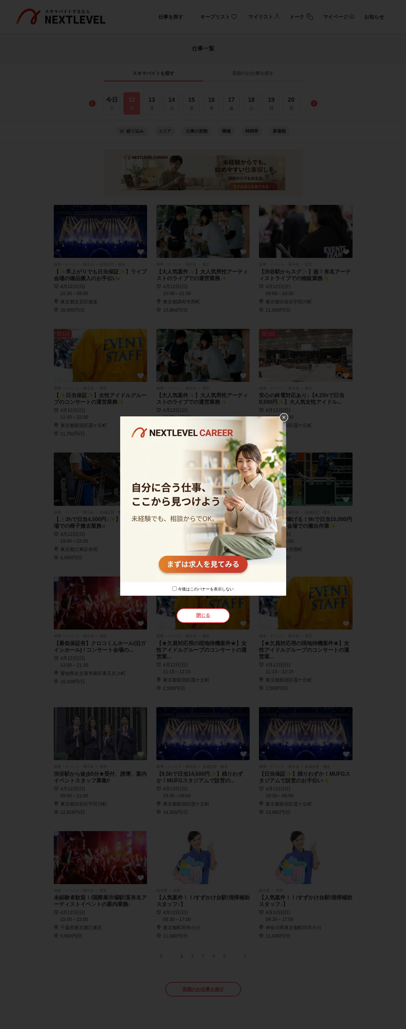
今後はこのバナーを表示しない (206, 589)
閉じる (203, 615)
